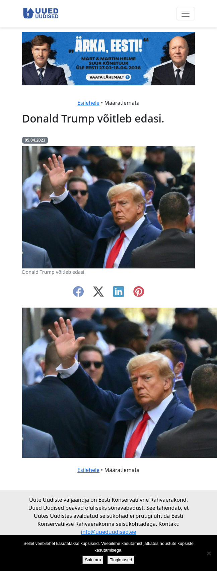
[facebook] (78, 294)
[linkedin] (118, 294)
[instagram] (138, 294)
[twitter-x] (98, 294)
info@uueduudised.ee (108, 532)
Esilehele (88, 102)
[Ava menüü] (185, 13)
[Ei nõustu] (208, 553)
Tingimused (121, 559)
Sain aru (93, 559)
